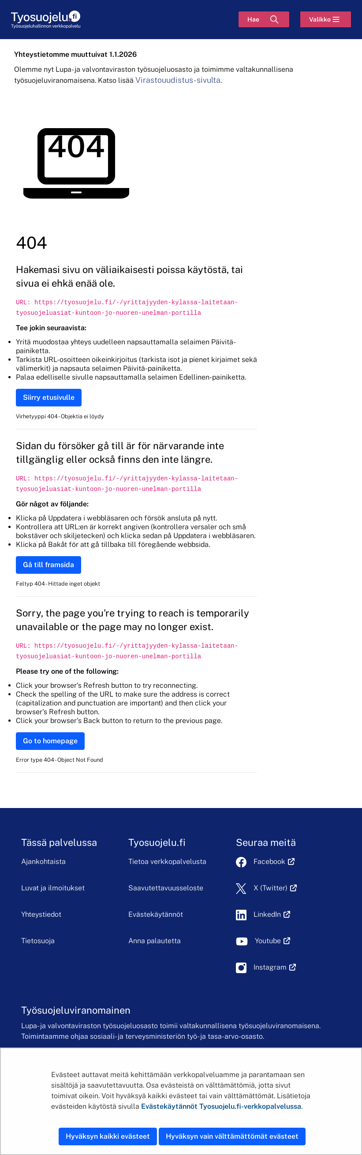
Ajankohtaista (43, 861)
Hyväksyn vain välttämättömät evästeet (232, 1136)
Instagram (275, 967)
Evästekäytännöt (155, 914)
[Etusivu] (45, 20)
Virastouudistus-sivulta (177, 80)
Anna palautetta (154, 941)
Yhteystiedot (41, 914)
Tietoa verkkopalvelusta (167, 861)
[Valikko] (325, 19)
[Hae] (264, 19)
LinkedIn (272, 914)
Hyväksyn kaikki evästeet (108, 1136)
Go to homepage (50, 741)
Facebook (274, 861)
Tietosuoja (38, 941)
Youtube (273, 941)
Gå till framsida (48, 565)
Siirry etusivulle (49, 397)
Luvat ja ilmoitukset (53, 888)
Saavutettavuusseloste (165, 888)
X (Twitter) (275, 888)
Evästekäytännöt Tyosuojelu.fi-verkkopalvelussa (221, 1106)
